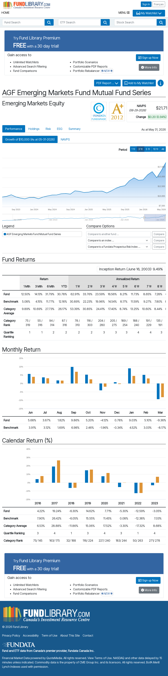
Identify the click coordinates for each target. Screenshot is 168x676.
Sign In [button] (146, 4)
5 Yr (148, 149)
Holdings (34, 129)
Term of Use (49, 635)
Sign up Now (148, 57)
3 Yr (140, 149)
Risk (48, 129)
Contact (88, 635)
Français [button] (158, 4)
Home (5, 12)
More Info (149, 67)
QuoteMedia (54, 658)
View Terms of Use (100, 658)
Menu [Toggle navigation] (124, 12)
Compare (159, 234)
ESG (59, 129)
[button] (49, 22)
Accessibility (31, 635)
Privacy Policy (11, 635)
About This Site (70, 635)
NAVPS (65, 139)
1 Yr (133, 149)
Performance (13, 129)
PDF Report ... (107, 83)
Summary (74, 129)
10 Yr (155, 149)
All (163, 149)
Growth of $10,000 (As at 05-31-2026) (30, 139)
